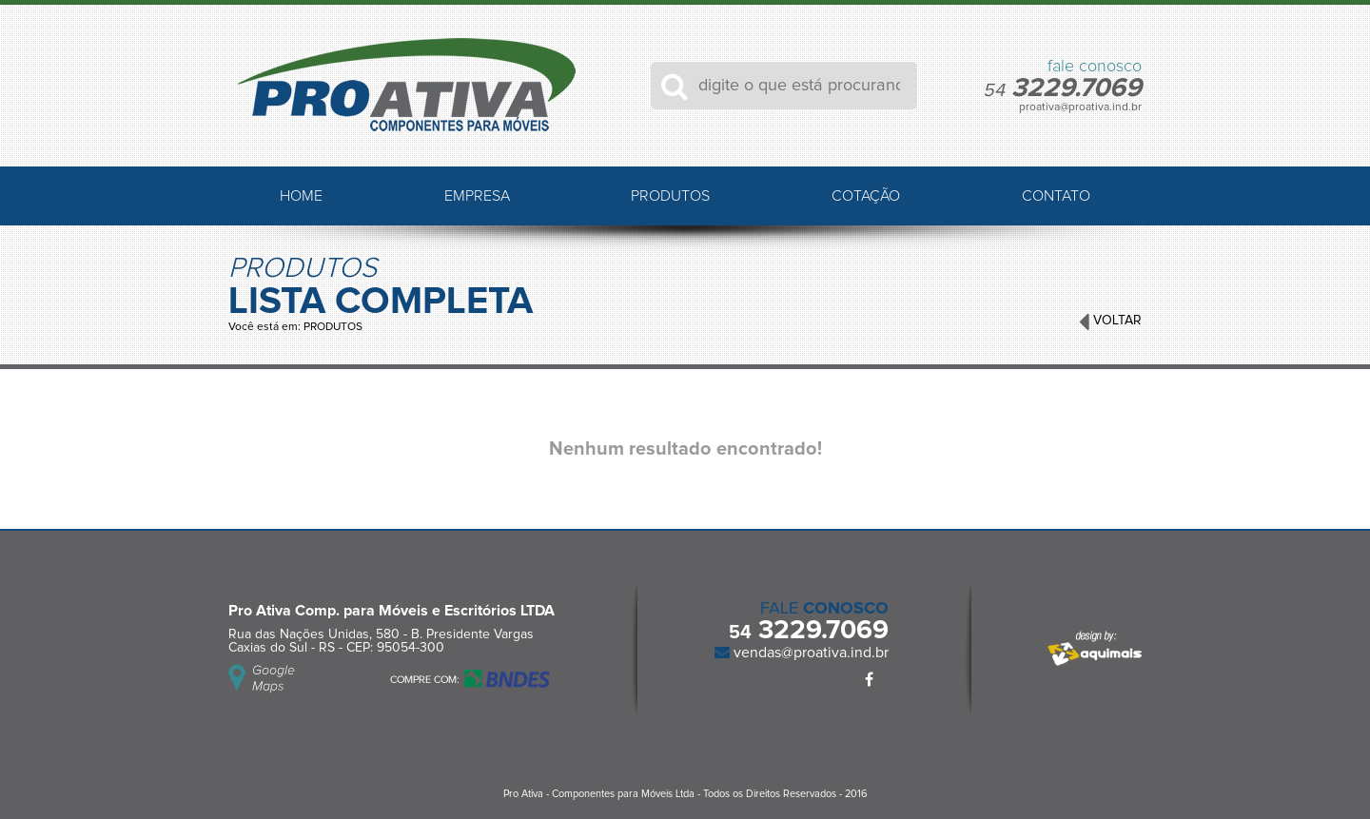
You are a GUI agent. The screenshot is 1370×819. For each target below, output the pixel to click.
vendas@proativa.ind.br (809, 652)
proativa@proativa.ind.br (1080, 107)
